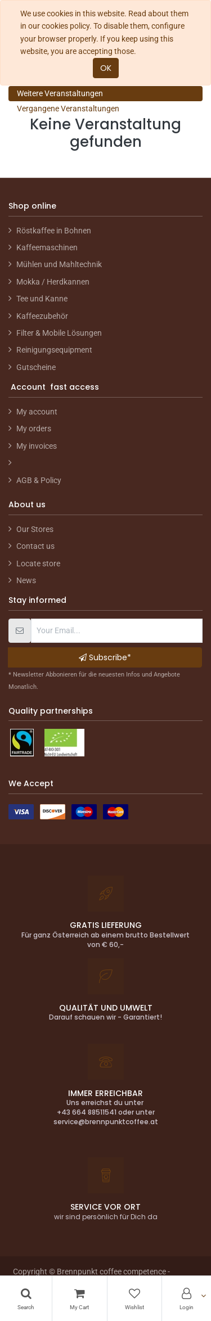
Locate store (38, 563)
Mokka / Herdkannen (52, 281)
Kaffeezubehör (42, 316)
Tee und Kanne (42, 298)
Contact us (35, 546)
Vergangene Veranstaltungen (68, 108)
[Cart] (79, 1298)
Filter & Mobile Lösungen (59, 332)
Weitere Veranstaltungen (60, 93)
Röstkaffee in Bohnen (53, 230)
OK (105, 68)
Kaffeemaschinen (47, 247)
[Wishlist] (134, 1298)
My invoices (36, 445)
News (26, 580)
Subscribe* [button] (105, 657)
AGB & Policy (38, 480)
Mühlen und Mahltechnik (59, 264)
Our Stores (34, 529)
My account (36, 411)
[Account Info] (186, 1298)
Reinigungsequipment (54, 349)
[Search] (26, 1298)
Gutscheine (36, 367)
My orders (33, 428)
